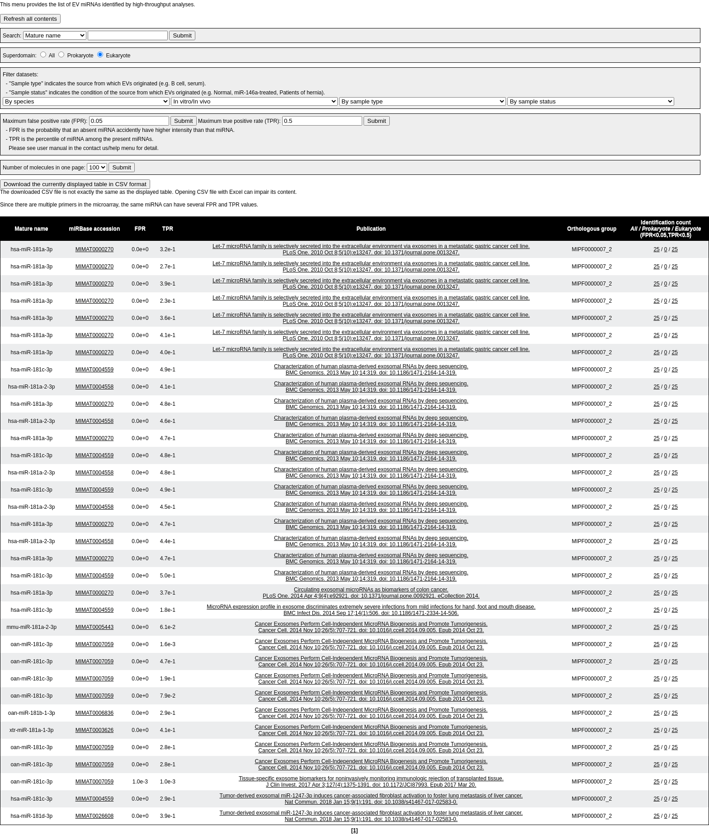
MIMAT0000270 (95, 249)
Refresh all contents (30, 18)
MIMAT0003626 (95, 730)
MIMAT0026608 (95, 816)
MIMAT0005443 (95, 627)
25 (656, 249)
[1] (354, 830)
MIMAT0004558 (95, 387)
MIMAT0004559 (95, 369)
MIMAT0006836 (95, 713)
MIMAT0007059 (95, 644)
